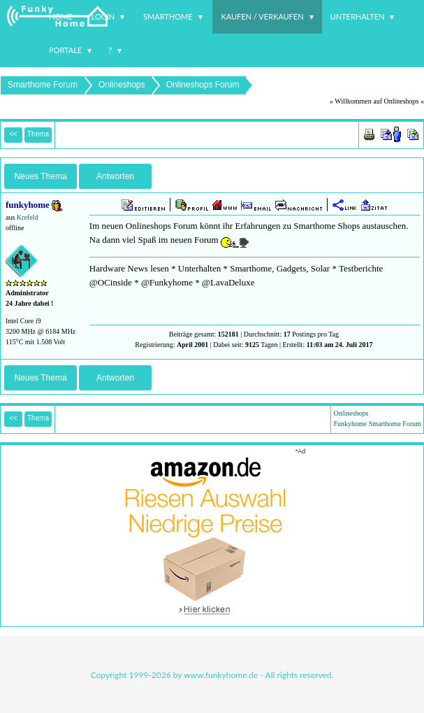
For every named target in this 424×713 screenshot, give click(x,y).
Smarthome (168, 16)
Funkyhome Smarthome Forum (377, 424)
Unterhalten (357, 16)
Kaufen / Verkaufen (262, 16)
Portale (65, 50)
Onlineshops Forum (203, 85)
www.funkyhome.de (221, 675)
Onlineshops (121, 85)
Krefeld (27, 217)
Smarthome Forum (43, 85)
